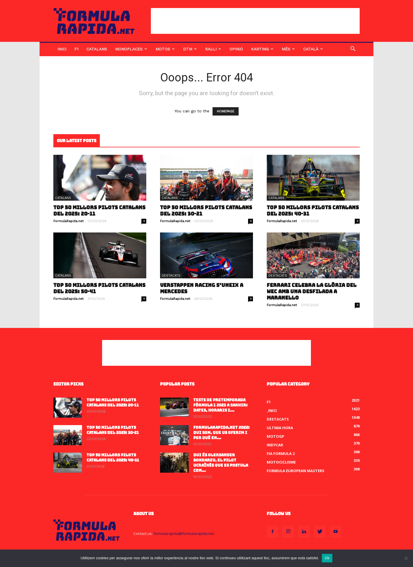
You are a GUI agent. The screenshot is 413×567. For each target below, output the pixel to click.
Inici (61, 49)
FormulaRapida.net (68, 221)
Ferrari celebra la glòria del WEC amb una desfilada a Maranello (311, 291)
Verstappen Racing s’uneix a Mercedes (201, 288)
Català (313, 49)
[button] (353, 49)
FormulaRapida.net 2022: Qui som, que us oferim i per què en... (221, 433)
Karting (262, 49)
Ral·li (213, 49)
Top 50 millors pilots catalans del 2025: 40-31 (313, 210)
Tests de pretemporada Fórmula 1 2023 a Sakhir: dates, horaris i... (220, 405)
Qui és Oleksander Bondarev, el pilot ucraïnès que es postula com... (220, 462)
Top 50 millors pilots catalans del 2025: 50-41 (99, 288)
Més (288, 49)
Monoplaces (131, 49)
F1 (76, 49)
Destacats (171, 275)
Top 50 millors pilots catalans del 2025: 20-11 (99, 210)
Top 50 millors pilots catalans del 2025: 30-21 (206, 210)
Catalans (96, 49)
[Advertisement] (255, 21)
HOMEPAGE (225, 111)
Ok (327, 558)
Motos (165, 49)
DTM (190, 49)
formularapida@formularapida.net (183, 533)
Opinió (236, 49)
